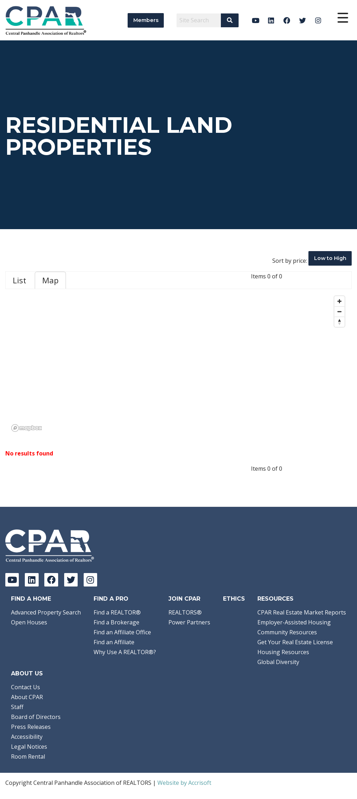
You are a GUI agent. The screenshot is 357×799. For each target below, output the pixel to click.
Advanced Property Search (46, 612)
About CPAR (27, 697)
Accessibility (27, 737)
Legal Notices (29, 746)
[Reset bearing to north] (339, 322)
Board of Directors (36, 717)
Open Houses (29, 622)
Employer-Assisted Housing (294, 622)
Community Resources (287, 632)
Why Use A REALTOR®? (125, 652)
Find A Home (31, 598)
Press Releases (31, 727)
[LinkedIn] (271, 20)
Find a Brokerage (116, 622)
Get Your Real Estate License (295, 642)
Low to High (330, 258)
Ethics (234, 598)
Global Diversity (278, 662)
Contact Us (25, 687)
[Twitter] (302, 20)
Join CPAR (184, 598)
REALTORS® (185, 612)
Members (145, 20)
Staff (17, 707)
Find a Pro (111, 598)
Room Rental (28, 756)
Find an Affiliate (114, 642)
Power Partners (189, 622)
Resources (275, 598)
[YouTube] (255, 20)
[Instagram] (318, 20)
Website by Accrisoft (184, 783)
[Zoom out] (339, 311)
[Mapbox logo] (26, 428)
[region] (178, 363)
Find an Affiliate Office (122, 632)
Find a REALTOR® (117, 612)
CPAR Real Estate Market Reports (301, 612)
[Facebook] (286, 20)
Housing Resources (283, 652)
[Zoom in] (339, 301)
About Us (27, 673)
